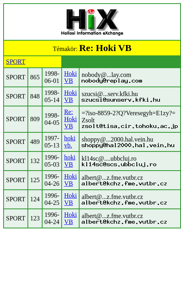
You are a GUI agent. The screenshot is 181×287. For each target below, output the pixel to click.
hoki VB (69, 161)
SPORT (15, 61)
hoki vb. (69, 142)
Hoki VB (70, 77)
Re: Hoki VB (70, 119)
